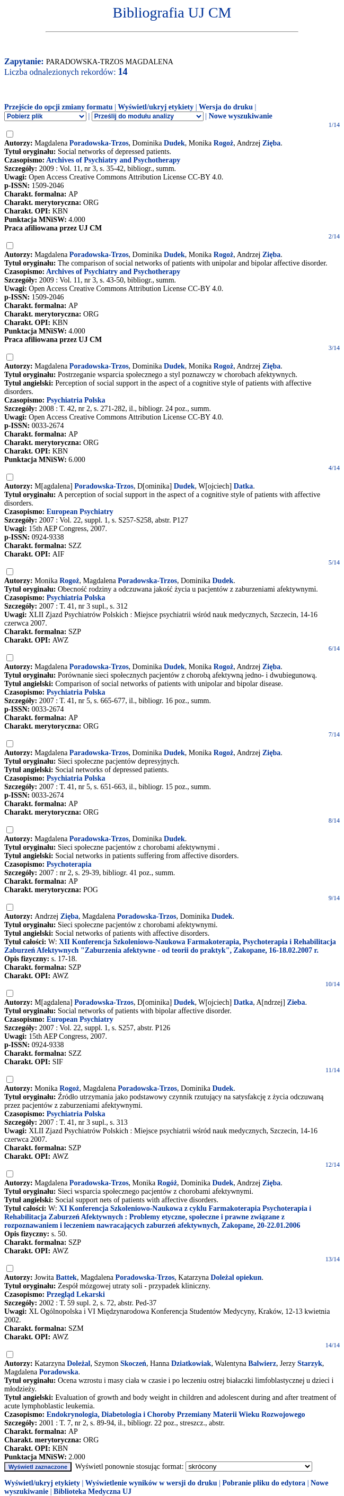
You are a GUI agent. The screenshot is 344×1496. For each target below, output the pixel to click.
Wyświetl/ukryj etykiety (155, 107)
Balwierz (262, 1363)
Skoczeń (133, 1363)
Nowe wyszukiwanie (240, 116)
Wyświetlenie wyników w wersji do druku (151, 1483)
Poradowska (58, 1372)
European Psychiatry (80, 512)
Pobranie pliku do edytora (263, 1483)
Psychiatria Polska (76, 400)
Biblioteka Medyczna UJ (92, 1491)
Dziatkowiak (191, 1363)
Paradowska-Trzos (99, 753)
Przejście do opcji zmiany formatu (58, 107)
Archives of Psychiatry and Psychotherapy (113, 160)
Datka (243, 486)
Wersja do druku (226, 107)
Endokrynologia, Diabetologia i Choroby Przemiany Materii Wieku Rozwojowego (176, 1414)
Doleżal (78, 1363)
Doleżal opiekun (235, 1277)
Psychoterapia (69, 864)
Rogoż (223, 143)
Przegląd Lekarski (76, 1294)
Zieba (296, 1002)
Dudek (174, 143)
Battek (66, 1277)
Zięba (271, 143)
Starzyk (309, 1363)
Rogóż (167, 1183)
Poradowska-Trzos (99, 143)
